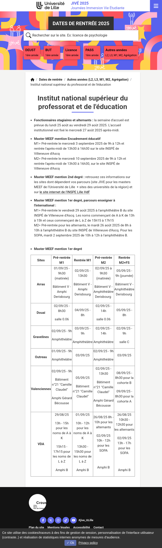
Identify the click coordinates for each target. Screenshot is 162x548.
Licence (71, 52)
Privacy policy (88, 543)
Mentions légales (58, 527)
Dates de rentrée (50, 80)
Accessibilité (81, 527)
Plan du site (36, 527)
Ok (70, 543)
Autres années (121, 52)
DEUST (32, 52)
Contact (98, 527)
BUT (52, 52)
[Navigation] (156, 6)
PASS (92, 52)
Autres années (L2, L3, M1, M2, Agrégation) (98, 80)
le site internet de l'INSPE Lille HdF (65, 192)
